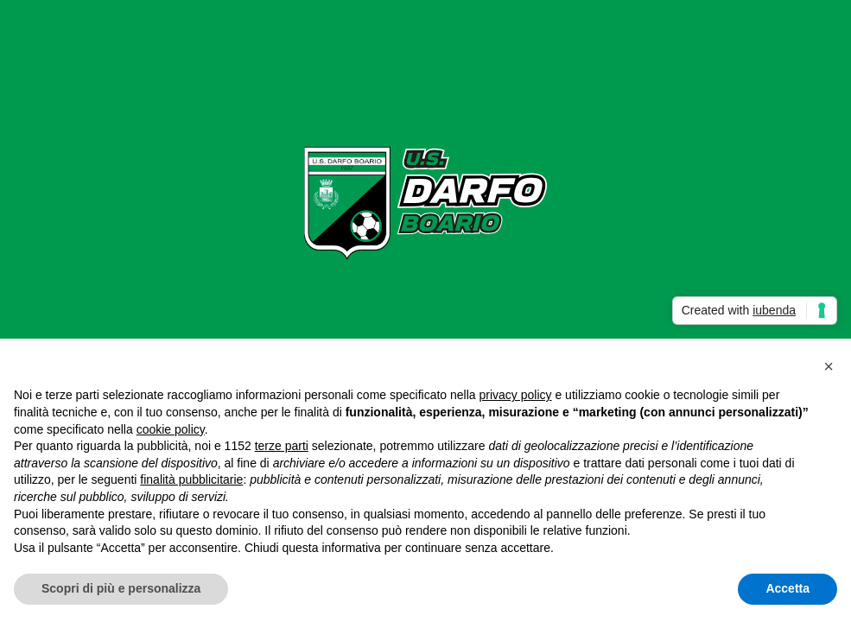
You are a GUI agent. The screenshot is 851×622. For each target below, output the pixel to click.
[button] (828, 366)
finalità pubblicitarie (191, 479)
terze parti (281, 446)
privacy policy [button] (515, 395)
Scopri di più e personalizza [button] (120, 588)
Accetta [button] (787, 588)
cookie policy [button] (171, 429)
